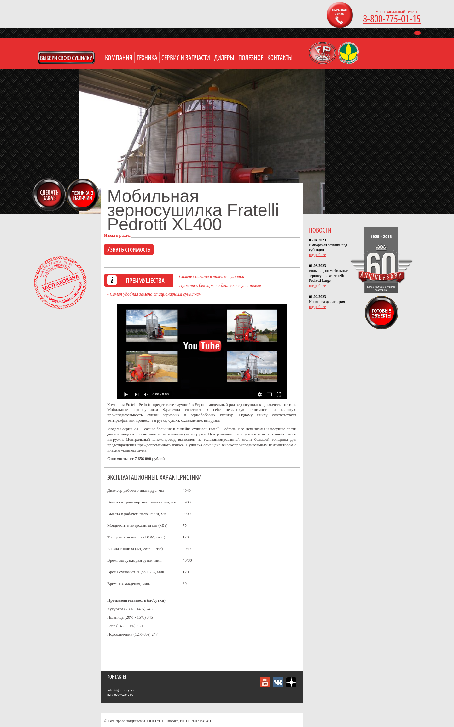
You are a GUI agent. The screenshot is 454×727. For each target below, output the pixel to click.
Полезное (250, 58)
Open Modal (66, 57)
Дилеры (224, 58)
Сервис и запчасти (185, 58)
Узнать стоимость (128, 249)
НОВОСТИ (320, 231)
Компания (118, 58)
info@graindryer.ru (122, 690)
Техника (147, 58)
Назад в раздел (117, 235)
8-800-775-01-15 (392, 19)
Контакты (280, 58)
